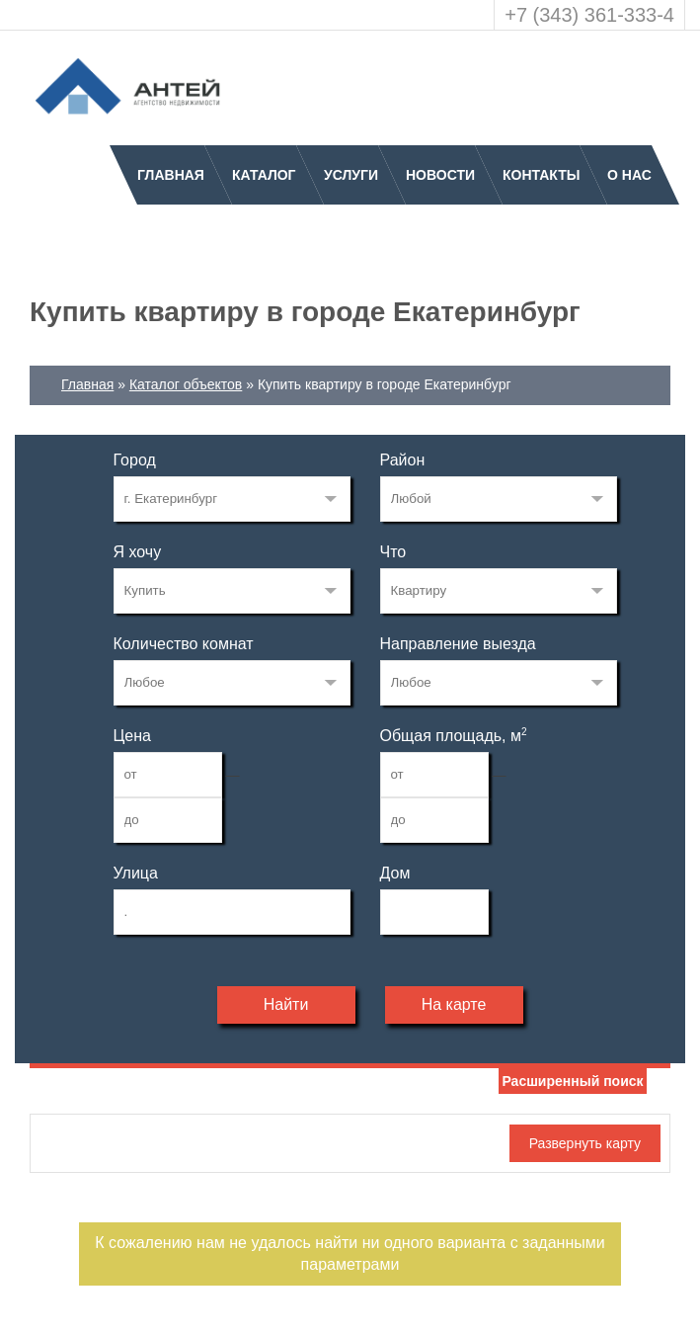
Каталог (264, 175)
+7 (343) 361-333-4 (589, 15)
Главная (170, 175)
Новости (440, 175)
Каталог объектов (185, 384)
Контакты (541, 175)
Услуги (351, 175)
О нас (629, 175)
